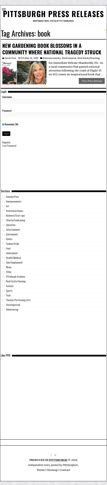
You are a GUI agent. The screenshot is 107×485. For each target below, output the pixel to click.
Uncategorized (13, 303)
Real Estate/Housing (88, 56)
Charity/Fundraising (15, 219)
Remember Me (10, 123)
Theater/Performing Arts (18, 298)
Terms (41, 468)
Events (9, 237)
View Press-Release (92, 79)
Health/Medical (13, 256)
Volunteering (12, 308)
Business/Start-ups (15, 214)
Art (7, 204)
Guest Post (10, 56)
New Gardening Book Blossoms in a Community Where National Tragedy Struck (51, 47)
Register (6, 141)
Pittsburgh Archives (15, 275)
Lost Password (9, 144)
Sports (9, 289)
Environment (69, 56)
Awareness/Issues (14, 209)
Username (7, 95)
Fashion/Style (12, 242)
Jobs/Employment (14, 261)
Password (6, 109)
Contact (65, 468)
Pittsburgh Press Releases (53, 13)
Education (10, 223)
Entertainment (13, 228)
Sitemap (52, 468)
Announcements (52, 56)
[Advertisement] (53, 169)
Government (12, 251)
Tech (8, 294)
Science (10, 284)
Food (8, 247)
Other (9, 270)
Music (9, 266)
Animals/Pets (12, 195)
